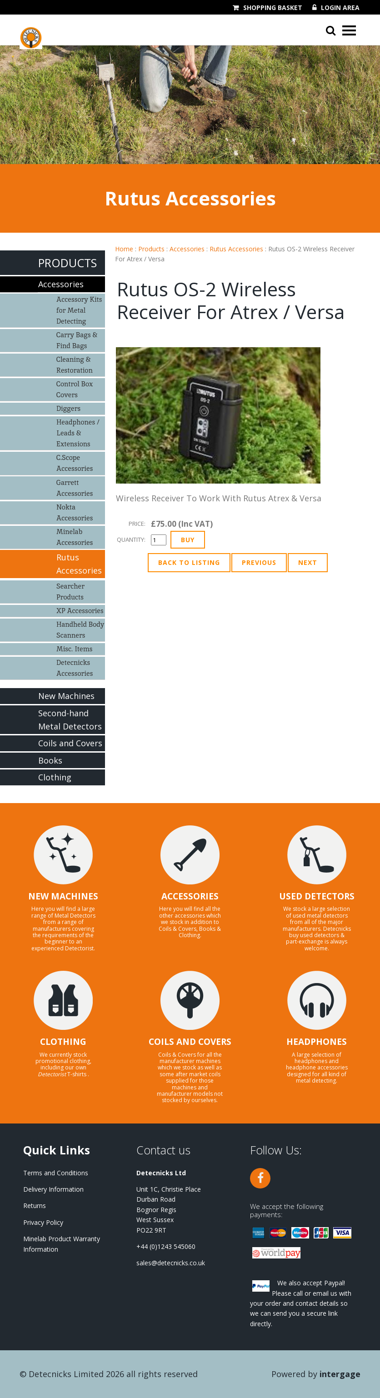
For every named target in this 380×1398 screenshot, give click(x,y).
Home (124, 249)
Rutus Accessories (236, 249)
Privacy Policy (43, 1222)
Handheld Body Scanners (80, 629)
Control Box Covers (74, 389)
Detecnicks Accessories (74, 668)
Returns (34, 1205)
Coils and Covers (70, 743)
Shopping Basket (272, 8)
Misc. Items (74, 648)
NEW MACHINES (63, 896)
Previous (259, 562)
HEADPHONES (316, 1042)
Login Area (340, 8)
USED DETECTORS (317, 896)
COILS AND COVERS (190, 1042)
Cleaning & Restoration (74, 364)
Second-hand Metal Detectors (70, 720)
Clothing (54, 777)
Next (307, 562)
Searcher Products (70, 591)
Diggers (68, 408)
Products (151, 249)
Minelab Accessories (74, 537)
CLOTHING (63, 1042)
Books (50, 760)
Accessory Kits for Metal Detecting (79, 310)
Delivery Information (53, 1189)
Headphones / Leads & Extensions (78, 433)
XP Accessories (80, 610)
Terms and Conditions (55, 1172)
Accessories (187, 249)
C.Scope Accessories (74, 463)
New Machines (66, 695)
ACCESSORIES (190, 896)
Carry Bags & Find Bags (76, 340)
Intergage (340, 1373)
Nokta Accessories (74, 512)
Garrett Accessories (74, 488)
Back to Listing (189, 562)
